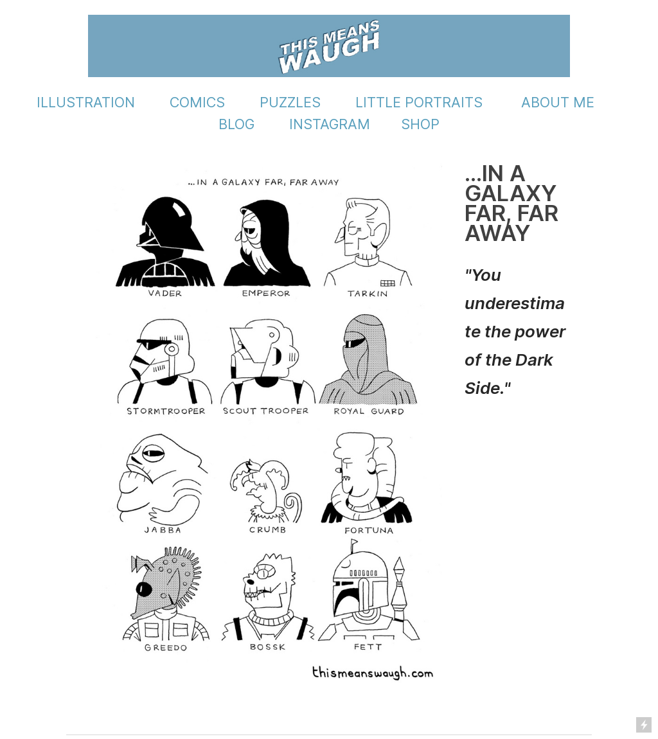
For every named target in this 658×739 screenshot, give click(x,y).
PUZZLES (290, 102)
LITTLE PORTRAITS (419, 102)
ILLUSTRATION (86, 102)
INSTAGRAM (329, 124)
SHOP (420, 124)
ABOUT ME (557, 102)
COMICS (197, 102)
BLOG (236, 124)
